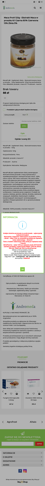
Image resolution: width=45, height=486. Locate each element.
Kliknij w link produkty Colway (22, 250)
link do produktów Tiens (22, 251)
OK (22, 269)
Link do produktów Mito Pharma (22, 253)
